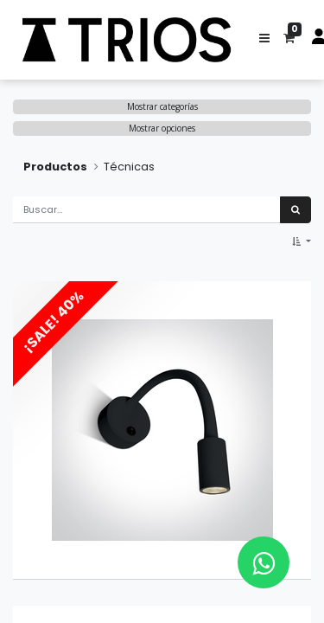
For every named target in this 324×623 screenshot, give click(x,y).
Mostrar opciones (162, 128)
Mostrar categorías (162, 106)
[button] (264, 39)
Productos (55, 166)
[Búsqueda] (295, 209)
